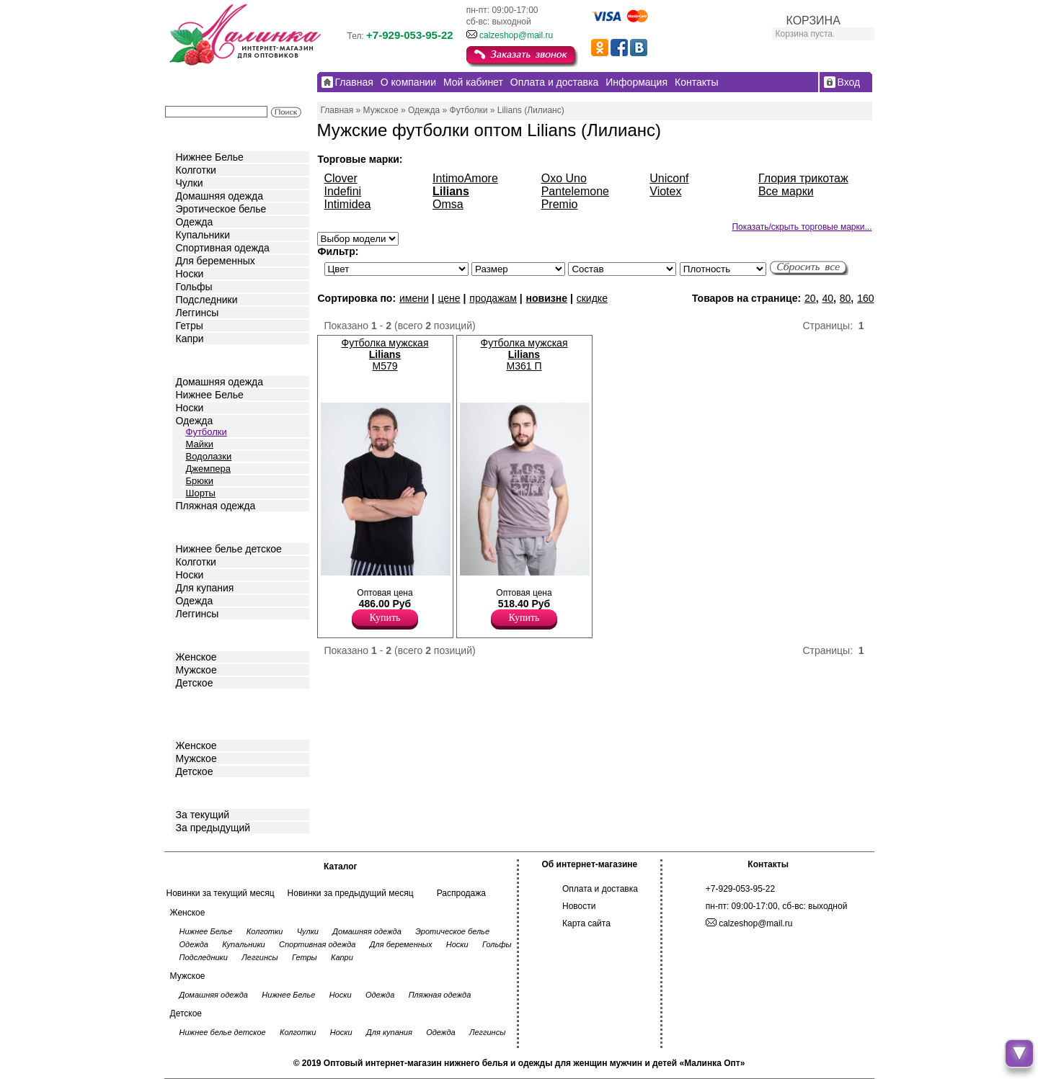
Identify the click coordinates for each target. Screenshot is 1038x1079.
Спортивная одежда (223, 248)
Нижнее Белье (210, 157)
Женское (196, 657)
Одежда (194, 222)
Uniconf (668, 178)
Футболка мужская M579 (385, 354)
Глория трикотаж (803, 178)
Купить (385, 617)
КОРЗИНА (813, 20)
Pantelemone (575, 191)
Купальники (203, 235)
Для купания (205, 588)
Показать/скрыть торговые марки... (801, 227)
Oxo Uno (564, 178)
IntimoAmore (465, 178)
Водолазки (209, 456)
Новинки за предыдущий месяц (351, 893)
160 (865, 298)
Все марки (786, 191)
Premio (559, 204)
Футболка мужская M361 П (524, 354)
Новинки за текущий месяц (221, 893)
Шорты (201, 493)
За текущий (203, 814)
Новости (578, 906)
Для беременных (215, 261)
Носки (190, 273)
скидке (592, 298)
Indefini (343, 191)
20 (810, 298)
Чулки (189, 183)
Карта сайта (586, 923)
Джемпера (208, 468)
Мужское (196, 670)
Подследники (207, 299)
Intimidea (347, 204)
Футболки (206, 431)
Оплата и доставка (600, 889)
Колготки (196, 170)
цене (449, 298)
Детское (196, 526)
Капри (190, 338)
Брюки (199, 480)
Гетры (189, 325)
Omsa (447, 204)
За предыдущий (213, 827)
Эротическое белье (221, 209)
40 (827, 298)
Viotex (665, 191)
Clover (341, 178)
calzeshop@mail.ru (516, 35)
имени (414, 298)
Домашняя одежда (219, 196)
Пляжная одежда (216, 505)
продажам (493, 298)
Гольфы (194, 286)
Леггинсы (197, 312)
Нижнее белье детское (229, 549)
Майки (199, 444)
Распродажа (461, 893)
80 (845, 298)
